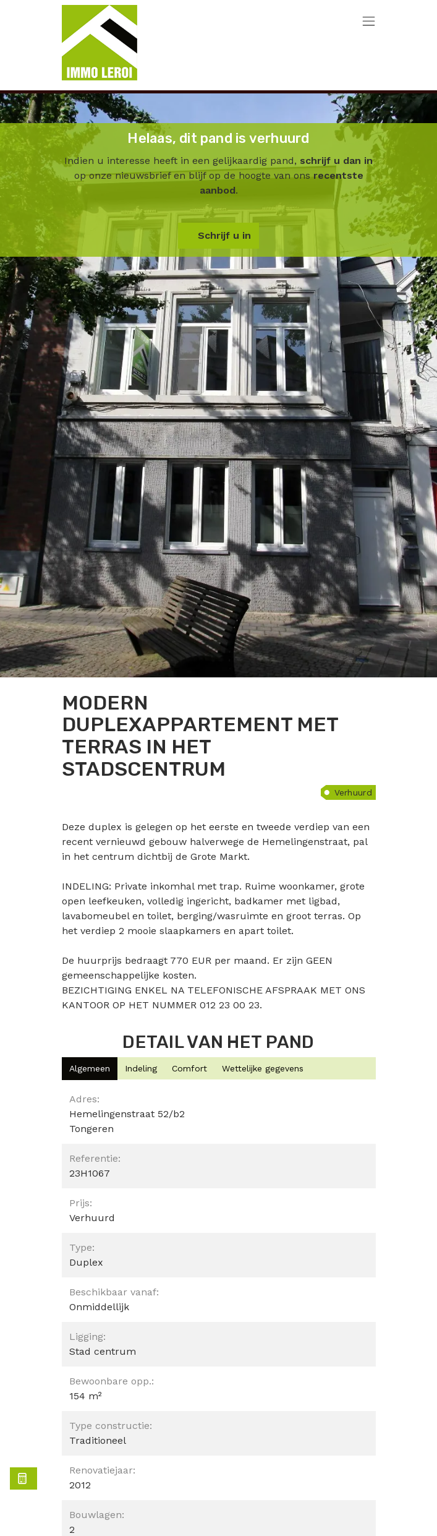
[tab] (89, 1068)
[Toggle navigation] (369, 22)
